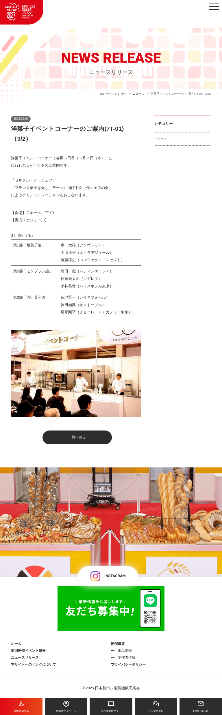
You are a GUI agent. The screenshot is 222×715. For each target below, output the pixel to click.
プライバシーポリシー (128, 664)
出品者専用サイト (111, 706)
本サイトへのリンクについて (33, 664)
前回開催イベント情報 (28, 651)
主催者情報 (126, 658)
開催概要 (118, 644)
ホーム (16, 644)
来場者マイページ (66, 706)
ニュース (160, 139)
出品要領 (125, 651)
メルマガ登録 (156, 706)
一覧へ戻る (77, 437)
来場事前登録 (21, 706)
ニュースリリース (25, 658)
